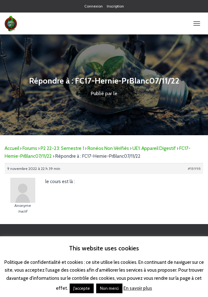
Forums (29, 148)
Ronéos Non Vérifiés (108, 148)
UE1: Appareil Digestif (154, 148)
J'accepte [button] (81, 288)
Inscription (115, 6)
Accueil (12, 148)
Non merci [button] (109, 288)
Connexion (93, 6)
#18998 (194, 168)
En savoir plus (137, 288)
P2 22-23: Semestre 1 (62, 148)
